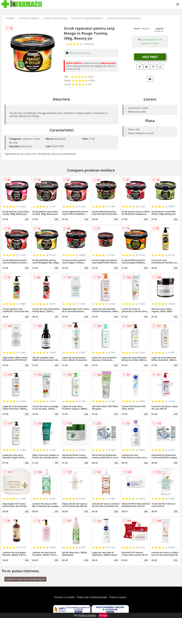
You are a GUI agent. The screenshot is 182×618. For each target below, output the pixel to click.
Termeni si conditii (64, 597)
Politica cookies (118, 597)
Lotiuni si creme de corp (55, 18)
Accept (103, 615)
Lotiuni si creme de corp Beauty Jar (124, 18)
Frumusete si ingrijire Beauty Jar (87, 18)
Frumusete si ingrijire (29, 18)
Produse (10, 18)
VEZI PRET (150, 56)
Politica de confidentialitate (92, 597)
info (27, 219)
